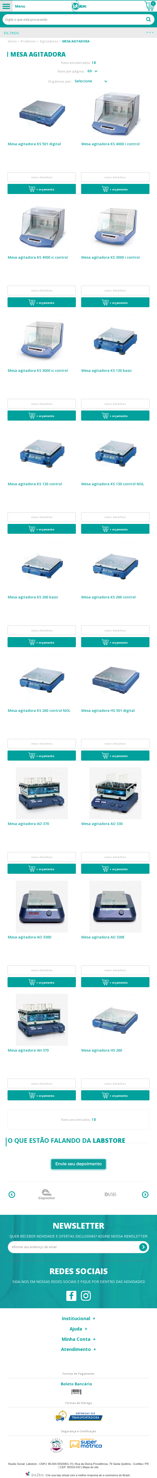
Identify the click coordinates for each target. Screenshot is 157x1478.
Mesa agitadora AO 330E (103, 935)
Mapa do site (90, 1465)
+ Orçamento (45, 189)
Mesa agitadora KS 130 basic (106, 370)
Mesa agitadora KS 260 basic (33, 596)
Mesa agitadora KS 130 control (35, 483)
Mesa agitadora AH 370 (28, 1048)
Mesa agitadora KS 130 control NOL (112, 483)
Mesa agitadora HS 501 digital (108, 709)
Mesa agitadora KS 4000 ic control (38, 257)
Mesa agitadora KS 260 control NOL (39, 709)
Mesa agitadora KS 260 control (108, 596)
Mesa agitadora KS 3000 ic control (38, 370)
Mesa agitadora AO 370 (28, 822)
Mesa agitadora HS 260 (101, 1048)
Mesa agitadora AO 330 (102, 822)
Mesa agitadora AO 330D (29, 935)
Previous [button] (12, 1192)
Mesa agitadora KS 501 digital (34, 143)
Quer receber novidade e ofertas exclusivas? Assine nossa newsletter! (78, 1234)
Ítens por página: (71, 71)
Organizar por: (60, 81)
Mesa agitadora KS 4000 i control (110, 143)
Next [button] (145, 1192)
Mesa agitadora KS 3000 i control (110, 257)
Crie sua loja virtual (57, 1473)
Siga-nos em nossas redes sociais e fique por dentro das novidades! (78, 1279)
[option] (47, 1192)
